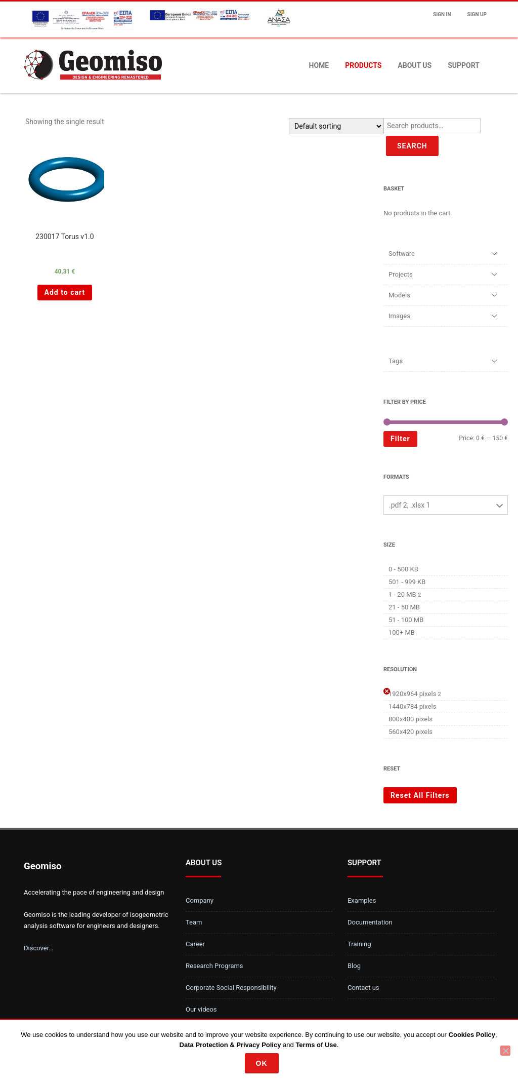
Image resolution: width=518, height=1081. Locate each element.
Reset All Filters (420, 795)
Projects (400, 274)
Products (363, 65)
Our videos (201, 1009)
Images (399, 316)
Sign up (477, 14)
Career (195, 944)
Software (401, 253)
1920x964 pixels (412, 694)
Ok (262, 1063)
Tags (395, 361)
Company (199, 900)
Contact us (363, 987)
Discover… (38, 948)
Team (194, 922)
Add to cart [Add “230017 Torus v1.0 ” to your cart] (65, 292)
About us (414, 65)
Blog (354, 966)
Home (319, 65)
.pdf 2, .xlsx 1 (409, 505)
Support (464, 65)
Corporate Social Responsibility (231, 987)
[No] (505, 1051)
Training (359, 944)
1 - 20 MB (402, 594)
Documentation (370, 922)
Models (399, 295)
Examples (362, 900)
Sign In (442, 14)
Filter (400, 439)
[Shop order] (336, 126)
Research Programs (214, 966)
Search (412, 146)
